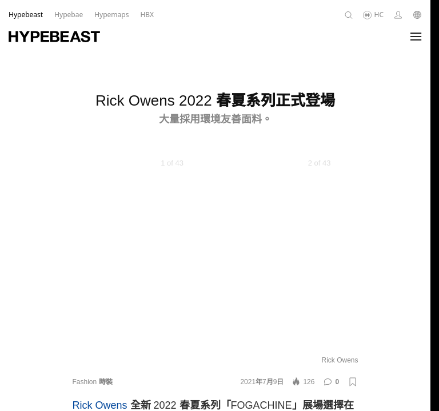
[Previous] (95, 254)
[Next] (335, 254)
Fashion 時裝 (93, 382)
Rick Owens (100, 405)
